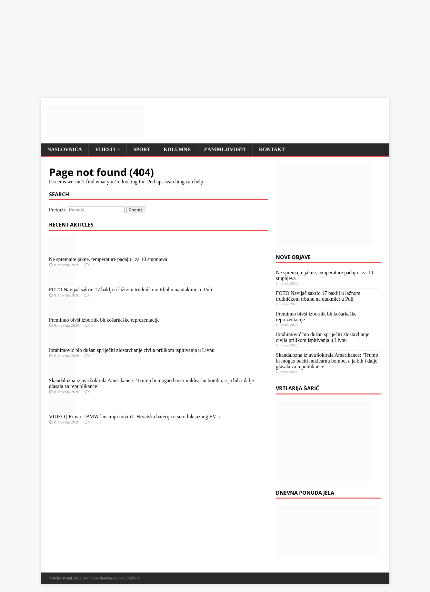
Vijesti (105, 149)
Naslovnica (64, 149)
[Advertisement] (193, 45)
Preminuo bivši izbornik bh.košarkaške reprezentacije (104, 320)
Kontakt (272, 149)
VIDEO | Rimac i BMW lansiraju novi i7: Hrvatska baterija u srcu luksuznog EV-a (134, 416)
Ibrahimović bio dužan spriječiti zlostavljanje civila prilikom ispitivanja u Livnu (132, 350)
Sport (141, 149)
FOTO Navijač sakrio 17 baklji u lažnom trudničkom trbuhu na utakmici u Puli (130, 289)
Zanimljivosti (225, 149)
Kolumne (177, 149)
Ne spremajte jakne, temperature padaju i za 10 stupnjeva (108, 259)
